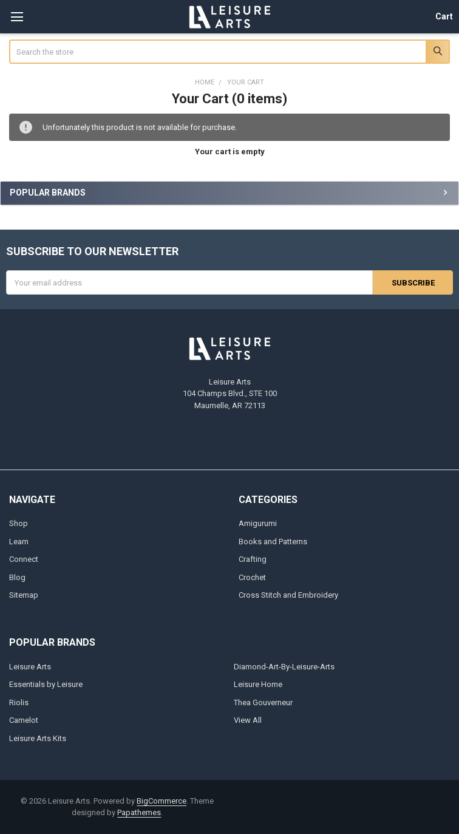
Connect (23, 559)
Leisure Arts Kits (37, 738)
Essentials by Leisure (46, 684)
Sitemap (23, 595)
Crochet (252, 577)
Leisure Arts (30, 666)
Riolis (19, 702)
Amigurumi (258, 523)
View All (248, 720)
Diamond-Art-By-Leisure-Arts (284, 666)
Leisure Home (258, 684)
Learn (19, 541)
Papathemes (139, 812)
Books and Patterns (273, 541)
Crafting (253, 559)
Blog (17, 577)
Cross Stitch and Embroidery (288, 595)
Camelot (23, 720)
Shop (18, 523)
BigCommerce (161, 800)
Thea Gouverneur (263, 702)
